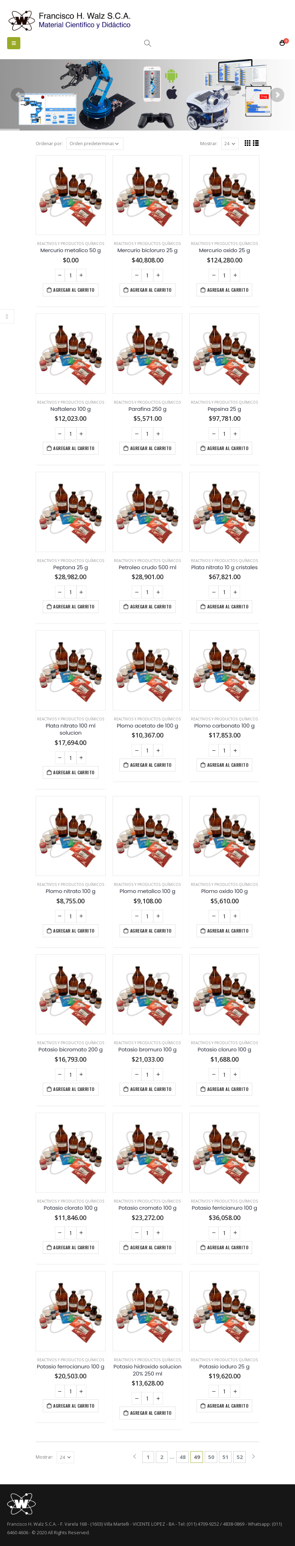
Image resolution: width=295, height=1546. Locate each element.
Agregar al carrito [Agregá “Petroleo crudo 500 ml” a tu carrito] (151, 606)
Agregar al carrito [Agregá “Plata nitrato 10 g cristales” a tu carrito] (228, 606)
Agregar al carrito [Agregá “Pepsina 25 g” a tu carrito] (228, 448)
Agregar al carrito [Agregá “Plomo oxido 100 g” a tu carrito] (228, 931)
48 (182, 1456)
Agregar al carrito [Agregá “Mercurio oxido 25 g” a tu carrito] (228, 290)
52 (239, 1456)
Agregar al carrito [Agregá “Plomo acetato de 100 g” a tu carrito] (151, 765)
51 (225, 1456)
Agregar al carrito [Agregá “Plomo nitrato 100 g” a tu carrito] (74, 931)
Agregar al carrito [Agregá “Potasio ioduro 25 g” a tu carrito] (228, 1406)
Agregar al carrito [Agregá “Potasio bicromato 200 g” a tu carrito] (74, 1089)
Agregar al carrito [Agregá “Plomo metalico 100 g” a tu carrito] (151, 931)
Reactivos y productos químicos (70, 243)
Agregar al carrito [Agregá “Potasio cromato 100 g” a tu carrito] (151, 1247)
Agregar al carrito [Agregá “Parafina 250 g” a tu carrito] (151, 448)
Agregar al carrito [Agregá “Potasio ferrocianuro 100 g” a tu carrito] (74, 1406)
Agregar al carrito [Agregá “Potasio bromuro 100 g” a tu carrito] (151, 1089)
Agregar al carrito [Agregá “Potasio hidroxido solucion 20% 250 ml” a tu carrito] (151, 1413)
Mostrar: (209, 144)
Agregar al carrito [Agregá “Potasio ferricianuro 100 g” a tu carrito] (228, 1247)
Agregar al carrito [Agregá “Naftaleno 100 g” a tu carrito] (74, 448)
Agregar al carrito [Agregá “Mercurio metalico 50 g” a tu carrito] (74, 290)
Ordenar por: (49, 144)
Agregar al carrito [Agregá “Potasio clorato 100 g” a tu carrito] (74, 1247)
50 (211, 1456)
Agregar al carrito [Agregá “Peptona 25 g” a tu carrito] (74, 606)
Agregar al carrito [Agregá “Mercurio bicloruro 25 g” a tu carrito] (151, 290)
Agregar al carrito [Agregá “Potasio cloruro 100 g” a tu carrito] (228, 1089)
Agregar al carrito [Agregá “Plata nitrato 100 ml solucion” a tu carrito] (74, 772)
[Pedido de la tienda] (94, 144)
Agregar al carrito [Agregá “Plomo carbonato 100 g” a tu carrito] (228, 765)
